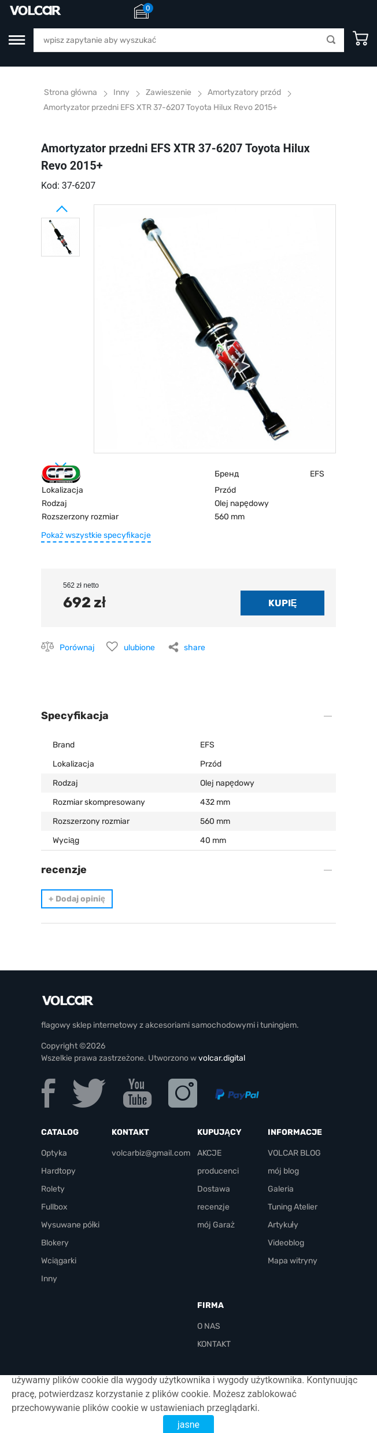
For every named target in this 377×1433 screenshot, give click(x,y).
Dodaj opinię (77, 899)
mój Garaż (216, 1225)
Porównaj (77, 648)
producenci (218, 1171)
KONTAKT (214, 1344)
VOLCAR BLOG (294, 1153)
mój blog (283, 1171)
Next (47, 461)
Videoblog (286, 1243)
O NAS (208, 1326)
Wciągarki (58, 1261)
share (194, 648)
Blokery (55, 1243)
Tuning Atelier (292, 1207)
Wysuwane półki (70, 1225)
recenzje (213, 1207)
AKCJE (209, 1153)
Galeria (281, 1189)
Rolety (53, 1189)
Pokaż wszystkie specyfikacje (96, 535)
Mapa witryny (292, 1261)
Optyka (54, 1153)
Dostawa (213, 1189)
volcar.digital (221, 1058)
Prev (47, 204)
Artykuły (283, 1225)
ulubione (139, 648)
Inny (49, 1279)
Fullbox (54, 1207)
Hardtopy (58, 1171)
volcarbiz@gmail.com (151, 1153)
